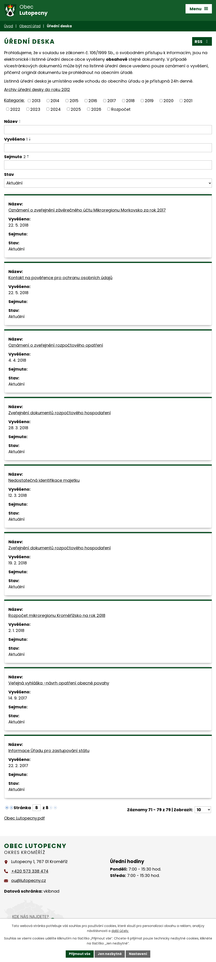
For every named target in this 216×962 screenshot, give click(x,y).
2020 (168, 101)
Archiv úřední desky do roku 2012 (37, 89)
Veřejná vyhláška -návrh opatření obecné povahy (58, 683)
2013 (36, 101)
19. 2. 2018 (17, 563)
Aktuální (16, 249)
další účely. (120, 931)
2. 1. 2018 (16, 630)
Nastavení (138, 954)
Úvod (8, 26)
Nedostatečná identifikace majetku (44, 480)
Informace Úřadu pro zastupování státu (48, 750)
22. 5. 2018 (18, 225)
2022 (15, 109)
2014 (54, 101)
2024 (55, 109)
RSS (202, 41)
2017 (111, 101)
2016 (92, 101)
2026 (96, 109)
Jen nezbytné (110, 954)
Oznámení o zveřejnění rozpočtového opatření (55, 345)
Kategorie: (14, 100)
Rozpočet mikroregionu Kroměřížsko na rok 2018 (56, 615)
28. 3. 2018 (18, 428)
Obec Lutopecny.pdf (24, 818)
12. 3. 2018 (17, 495)
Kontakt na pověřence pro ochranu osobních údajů (60, 277)
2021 (188, 101)
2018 (130, 101)
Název (11, 121)
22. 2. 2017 (18, 765)
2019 (149, 101)
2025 (76, 109)
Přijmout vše (79, 954)
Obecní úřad (29, 26)
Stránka (22, 808)
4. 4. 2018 (17, 360)
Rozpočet (121, 109)
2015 (74, 101)
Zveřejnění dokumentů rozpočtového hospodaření (59, 413)
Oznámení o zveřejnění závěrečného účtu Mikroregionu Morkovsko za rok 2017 (87, 210)
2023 (35, 109)
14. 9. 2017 (17, 698)
